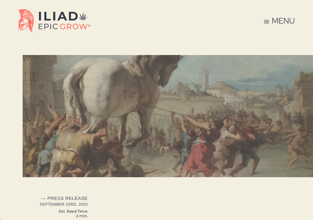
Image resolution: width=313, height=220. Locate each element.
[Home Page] (54, 22)
